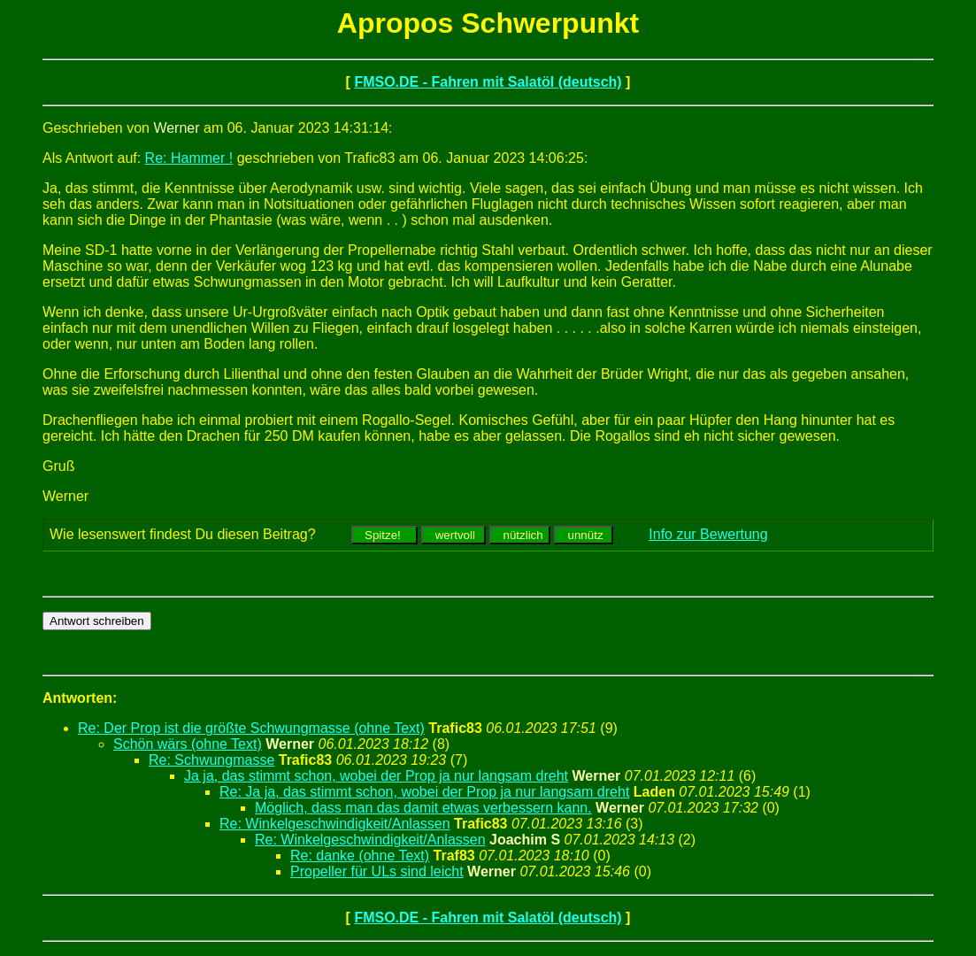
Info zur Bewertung (708, 534)
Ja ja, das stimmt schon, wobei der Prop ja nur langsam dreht (376, 775)
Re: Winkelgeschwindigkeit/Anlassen (334, 823)
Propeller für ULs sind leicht (377, 871)
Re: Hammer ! (189, 158)
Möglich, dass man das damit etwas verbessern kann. (423, 807)
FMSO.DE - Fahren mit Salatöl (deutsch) (487, 81)
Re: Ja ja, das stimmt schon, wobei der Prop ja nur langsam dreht (424, 791)
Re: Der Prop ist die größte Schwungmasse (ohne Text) (251, 728)
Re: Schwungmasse (211, 759)
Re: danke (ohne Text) (359, 855)
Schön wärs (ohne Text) (187, 744)
